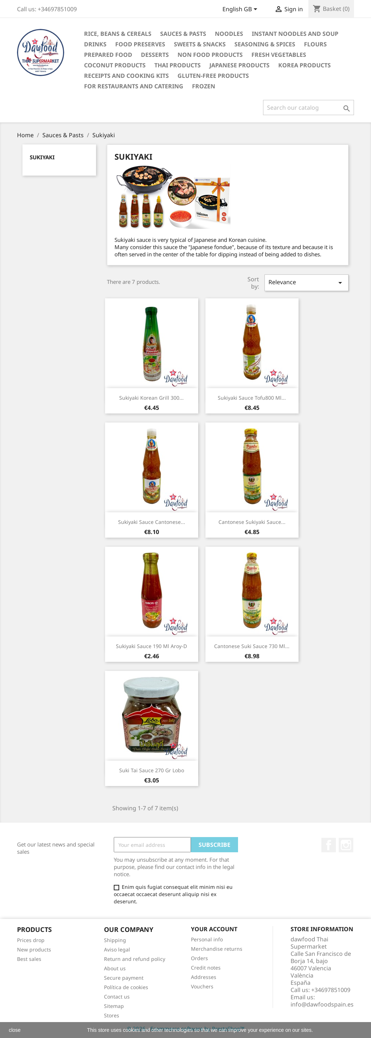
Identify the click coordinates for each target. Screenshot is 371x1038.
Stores (111, 1015)
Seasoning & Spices (264, 44)
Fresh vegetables (278, 55)
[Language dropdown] (241, 9)
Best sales (29, 958)
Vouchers (202, 986)
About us (115, 968)
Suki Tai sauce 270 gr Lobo (151, 770)
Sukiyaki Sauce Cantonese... (151, 521)
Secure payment (123, 977)
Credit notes (206, 967)
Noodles (229, 34)
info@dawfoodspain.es (322, 1004)
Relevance (306, 282)
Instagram (346, 845)
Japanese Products (239, 65)
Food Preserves (140, 44)
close (15, 1030)
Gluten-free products (213, 76)
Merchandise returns (216, 948)
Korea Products (304, 65)
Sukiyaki (42, 157)
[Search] (308, 107)
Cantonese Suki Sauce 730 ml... (251, 646)
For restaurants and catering (133, 86)
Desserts (155, 55)
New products (34, 949)
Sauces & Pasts (183, 34)
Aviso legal (117, 949)
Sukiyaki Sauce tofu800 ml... (252, 397)
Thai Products (177, 65)
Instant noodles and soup (295, 34)
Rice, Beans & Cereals (117, 34)
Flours (315, 44)
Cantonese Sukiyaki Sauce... (251, 521)
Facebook (328, 845)
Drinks (95, 44)
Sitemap (114, 1006)
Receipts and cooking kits (126, 76)
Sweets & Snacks (200, 44)
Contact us (117, 996)
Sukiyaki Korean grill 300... (151, 397)
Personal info (207, 939)
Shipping (115, 940)
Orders (199, 958)
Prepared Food (108, 55)
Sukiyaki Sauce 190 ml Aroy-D (151, 646)
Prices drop (31, 940)
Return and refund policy (134, 958)
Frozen (203, 86)
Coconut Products (115, 65)
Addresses (203, 977)
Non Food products (210, 55)
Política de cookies (126, 987)
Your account (214, 929)
